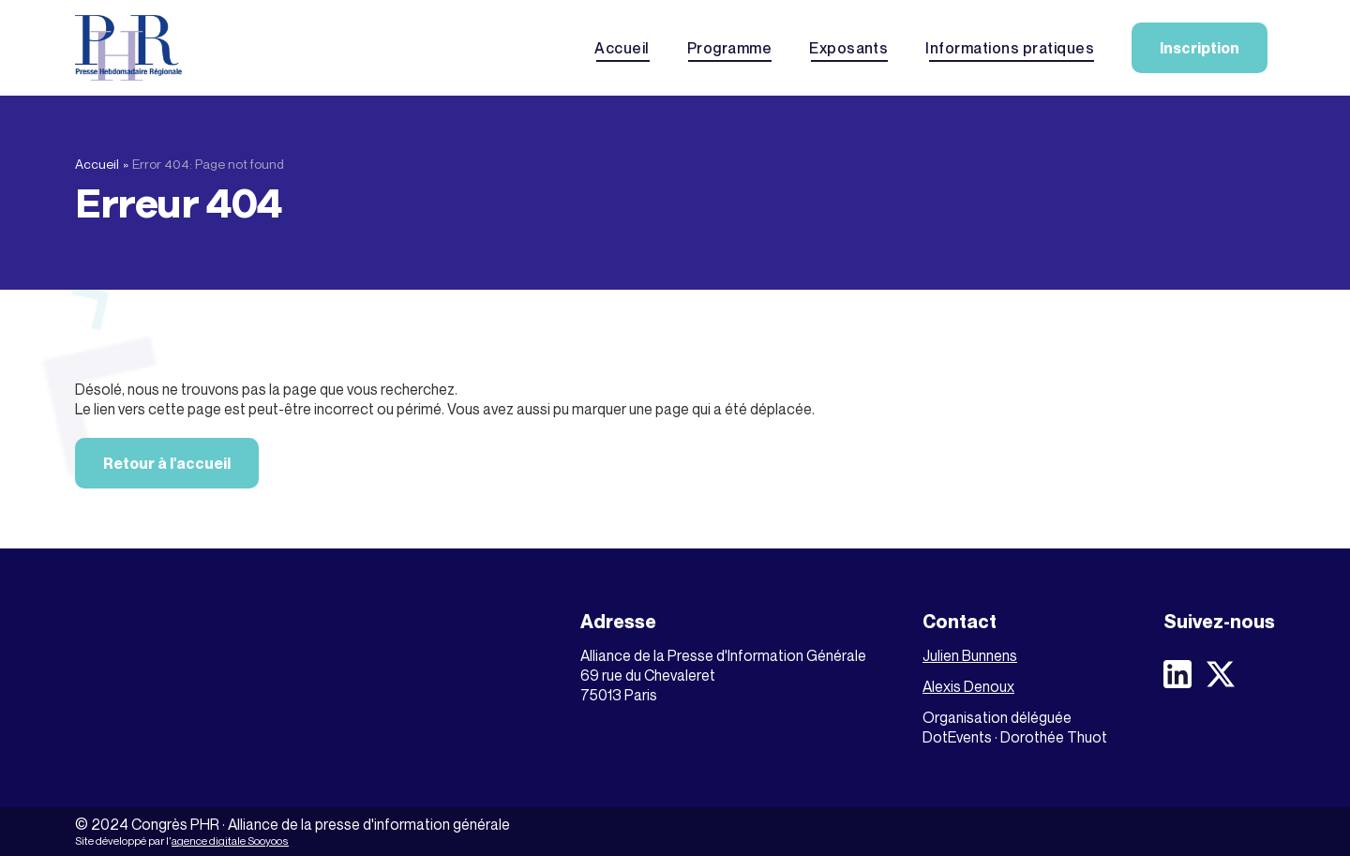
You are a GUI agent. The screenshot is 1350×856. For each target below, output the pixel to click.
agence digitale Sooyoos (230, 840)
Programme (729, 47)
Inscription (1199, 47)
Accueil (621, 47)
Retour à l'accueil (167, 463)
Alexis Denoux (968, 686)
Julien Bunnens (969, 655)
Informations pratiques (1009, 47)
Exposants (848, 47)
